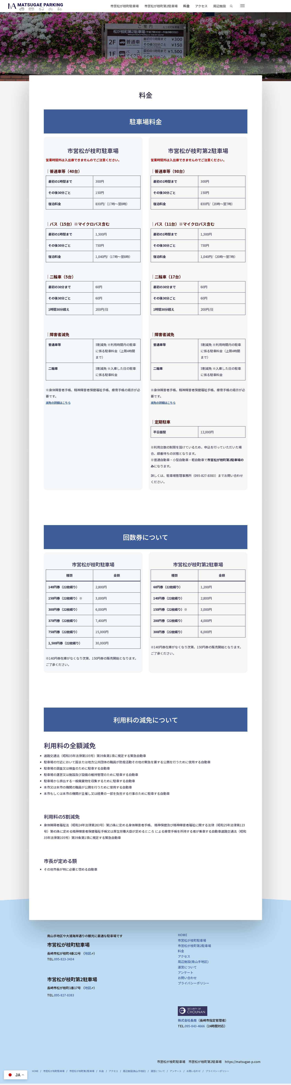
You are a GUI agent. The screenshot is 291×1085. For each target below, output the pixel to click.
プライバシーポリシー (193, 983)
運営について (187, 967)
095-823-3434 (64, 959)
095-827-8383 (64, 995)
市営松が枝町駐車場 (192, 941)
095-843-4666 (195, 1026)
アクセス (184, 957)
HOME (182, 935)
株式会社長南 (187, 1021)
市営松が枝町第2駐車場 (194, 946)
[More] (242, 6)
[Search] (231, 6)
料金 (181, 951)
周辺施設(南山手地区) (193, 962)
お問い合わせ (187, 978)
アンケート (185, 973)
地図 (88, 954)
